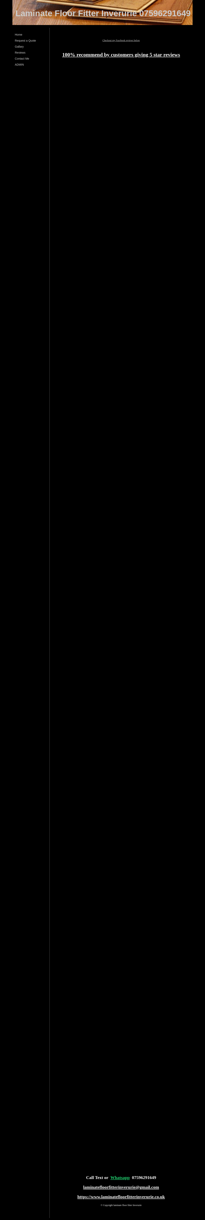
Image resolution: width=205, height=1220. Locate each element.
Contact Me (22, 58)
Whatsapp (120, 1177)
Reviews (20, 52)
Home (18, 34)
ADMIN (19, 64)
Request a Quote (25, 40)
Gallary (19, 46)
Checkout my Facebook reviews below (121, 40)
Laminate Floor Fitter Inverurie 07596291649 (103, 13)
